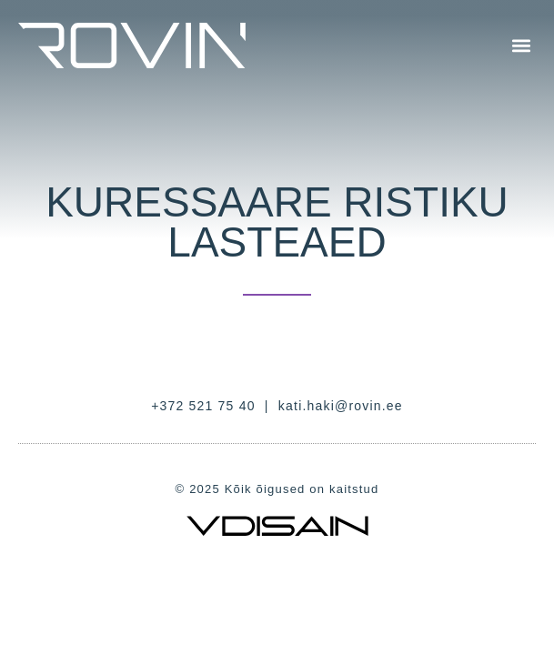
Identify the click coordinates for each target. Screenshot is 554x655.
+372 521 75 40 (203, 405)
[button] (521, 46)
